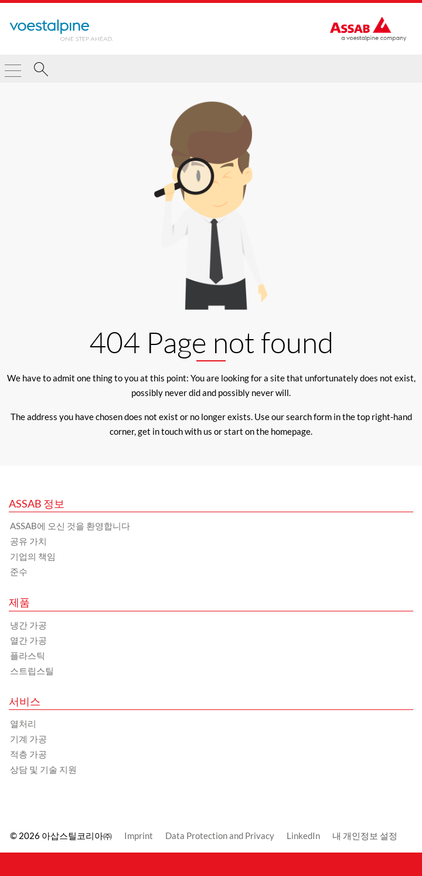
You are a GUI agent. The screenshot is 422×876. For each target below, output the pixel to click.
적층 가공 (28, 754)
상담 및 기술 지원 (43, 769)
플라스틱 (27, 655)
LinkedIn (303, 835)
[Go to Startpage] (61, 30)
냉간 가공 (28, 625)
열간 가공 (28, 640)
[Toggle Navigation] (13, 66)
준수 (19, 571)
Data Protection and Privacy (219, 835)
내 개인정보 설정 (364, 835)
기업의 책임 (33, 556)
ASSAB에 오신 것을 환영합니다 (70, 525)
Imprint (138, 835)
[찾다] (41, 71)
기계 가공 (28, 738)
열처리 (23, 723)
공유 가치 (28, 541)
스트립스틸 (32, 670)
